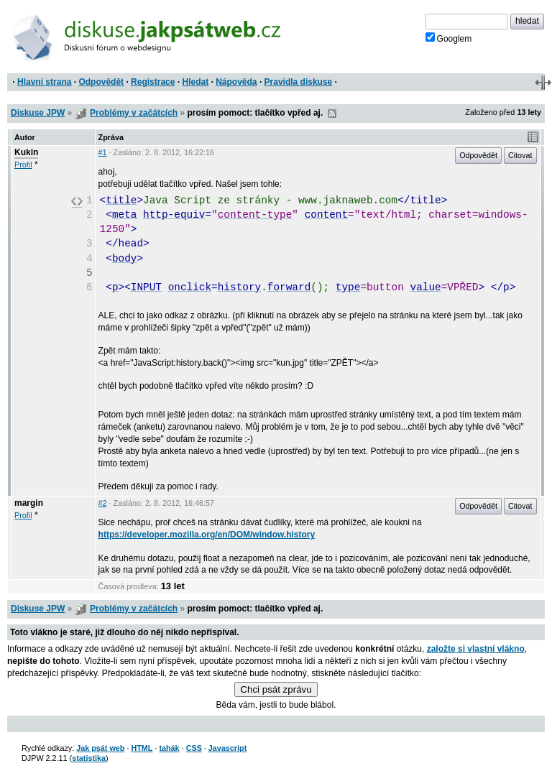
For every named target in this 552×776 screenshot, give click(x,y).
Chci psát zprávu (275, 689)
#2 (102, 503)
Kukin (26, 152)
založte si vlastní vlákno (476, 649)
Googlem (449, 38)
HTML (141, 748)
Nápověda (236, 82)
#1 (102, 152)
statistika (89, 758)
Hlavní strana (44, 82)
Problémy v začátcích (134, 113)
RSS (332, 113)
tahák (169, 748)
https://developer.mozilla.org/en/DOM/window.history (207, 535)
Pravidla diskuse (298, 82)
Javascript (227, 748)
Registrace (153, 82)
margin (28, 503)
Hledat (195, 82)
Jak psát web (100, 748)
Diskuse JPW (38, 113)
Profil (23, 164)
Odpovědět (101, 82)
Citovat (520, 155)
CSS (194, 748)
